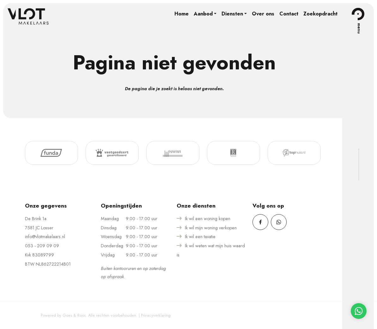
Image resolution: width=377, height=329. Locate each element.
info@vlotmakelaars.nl (45, 236)
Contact (288, 13)
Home (181, 13)
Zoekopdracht (320, 13)
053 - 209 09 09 (42, 246)
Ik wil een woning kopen (207, 218)
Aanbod (203, 13)
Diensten (232, 13)
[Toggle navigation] (357, 14)
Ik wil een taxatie (200, 236)
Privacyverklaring (156, 315)
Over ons (263, 13)
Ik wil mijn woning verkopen (211, 228)
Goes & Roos (74, 315)
